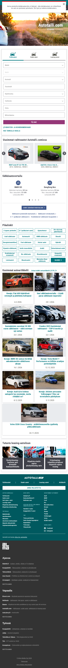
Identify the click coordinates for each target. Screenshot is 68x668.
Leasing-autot (44, 482)
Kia (45, 502)
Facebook (50, 528)
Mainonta (5, 518)
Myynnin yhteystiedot (9, 523)
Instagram (50, 531)
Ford (45, 500)
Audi (45, 496)
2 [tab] (32, 200)
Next (64, 153)
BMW (45, 498)
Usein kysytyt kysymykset (30, 520)
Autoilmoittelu (7, 516)
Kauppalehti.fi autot (29, 511)
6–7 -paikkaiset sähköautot (20, 217)
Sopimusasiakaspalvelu (10, 525)
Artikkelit (62, 482)
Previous (3, 153)
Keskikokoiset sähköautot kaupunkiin (44, 217)
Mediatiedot (6, 514)
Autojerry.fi (26, 496)
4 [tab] (39, 200)
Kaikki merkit (48, 520)
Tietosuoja (26, 525)
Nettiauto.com (27, 500)
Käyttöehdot (26, 522)
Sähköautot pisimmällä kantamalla (24, 214)
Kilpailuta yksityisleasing (10, 505)
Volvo (45, 518)
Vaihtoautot (6, 482)
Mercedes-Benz (48, 505)
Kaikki (58, 260)
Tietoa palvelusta (28, 518)
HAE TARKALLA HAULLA (11, 131)
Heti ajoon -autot (8, 500)
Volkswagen (47, 516)
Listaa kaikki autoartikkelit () (43, 271)
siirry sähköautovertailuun (34, 208)
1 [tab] (29, 200)
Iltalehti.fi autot (28, 509)
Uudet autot (25, 482)
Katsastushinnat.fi (28, 498)
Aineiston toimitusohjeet (10, 521)
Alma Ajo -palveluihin (21, 537)
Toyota (46, 514)
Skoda (46, 511)
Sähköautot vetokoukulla (47, 214)
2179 (52, 271)
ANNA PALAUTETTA (34, 488)
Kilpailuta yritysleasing (9, 507)
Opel (45, 509)
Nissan (46, 507)
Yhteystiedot (27, 527)
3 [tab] (36, 200)
